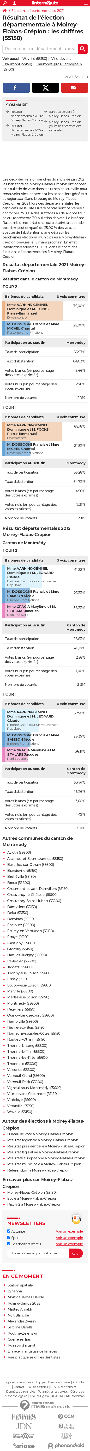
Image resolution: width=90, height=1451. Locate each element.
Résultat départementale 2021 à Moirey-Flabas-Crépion (27, 116)
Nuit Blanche (18, 1315)
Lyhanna (15, 1291)
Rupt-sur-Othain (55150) (26, 1039)
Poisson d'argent (21, 1345)
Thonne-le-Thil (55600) (26, 1051)
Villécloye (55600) (21, 1100)
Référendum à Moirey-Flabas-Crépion (38, 1170)
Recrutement (67, 1387)
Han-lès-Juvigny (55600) (27, 955)
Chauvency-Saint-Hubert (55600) (34, 901)
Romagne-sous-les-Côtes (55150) (34, 1033)
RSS (53, 1387)
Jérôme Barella (20, 1327)
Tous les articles (37, 1387)
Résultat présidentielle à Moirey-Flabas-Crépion (46, 1146)
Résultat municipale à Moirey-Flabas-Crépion (44, 1164)
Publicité (78, 1382)
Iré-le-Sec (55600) (21, 961)
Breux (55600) (18, 883)
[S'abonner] (45, 1253)
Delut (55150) (17, 913)
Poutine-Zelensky (22, 1333)
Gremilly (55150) (20, 949)
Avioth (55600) (19, 852)
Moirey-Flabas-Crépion (65, 122)
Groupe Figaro (39, 1396)
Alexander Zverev (22, 1321)
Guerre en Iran (19, 1339)
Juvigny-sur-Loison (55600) (29, 973)
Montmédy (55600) (23, 1003)
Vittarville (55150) (20, 1106)
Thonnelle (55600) (22, 1064)
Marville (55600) (20, 991)
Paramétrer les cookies (53, 1391)
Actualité (16, 1231)
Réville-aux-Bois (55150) (26, 1027)
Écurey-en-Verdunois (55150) (30, 931)
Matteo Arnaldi (20, 1309)
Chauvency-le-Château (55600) (32, 895)
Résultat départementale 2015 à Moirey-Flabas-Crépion (27, 130)
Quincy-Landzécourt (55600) (30, 1015)
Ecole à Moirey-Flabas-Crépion (32, 1198)
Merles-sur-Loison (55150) (28, 997)
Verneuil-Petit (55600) (25, 1082)
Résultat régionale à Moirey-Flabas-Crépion (42, 1140)
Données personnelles (20, 1391)
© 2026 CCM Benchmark (68, 1396)
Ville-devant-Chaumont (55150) (32, 1094)
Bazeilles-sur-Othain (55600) (30, 864)
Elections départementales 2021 (38, 11)
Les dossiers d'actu (24, 1244)
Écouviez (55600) (21, 925)
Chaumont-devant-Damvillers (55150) (37, 889)
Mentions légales (16, 1396)
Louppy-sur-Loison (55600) (29, 985)
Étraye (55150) (18, 937)
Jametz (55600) (19, 967)
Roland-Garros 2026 (24, 1303)
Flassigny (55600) (21, 943)
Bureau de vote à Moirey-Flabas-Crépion (40, 1134)
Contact (19, 1387)
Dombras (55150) (21, 919)
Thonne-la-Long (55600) (27, 1045)
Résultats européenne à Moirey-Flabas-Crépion (46, 1158)
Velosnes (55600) (21, 1070)
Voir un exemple (69, 1231)
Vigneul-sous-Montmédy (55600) (34, 1088)
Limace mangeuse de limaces (32, 1351)
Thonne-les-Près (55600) (27, 1057)
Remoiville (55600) (22, 1021)
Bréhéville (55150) (21, 876)
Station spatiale (20, 1285)
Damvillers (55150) (22, 907)
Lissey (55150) (18, 979)
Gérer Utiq (77, 1391)
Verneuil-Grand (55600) (26, 1076)
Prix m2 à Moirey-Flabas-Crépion (34, 1204)
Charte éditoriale (59, 1382)
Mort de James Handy (26, 1297)
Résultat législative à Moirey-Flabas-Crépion (43, 1152)
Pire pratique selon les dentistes (34, 1357)
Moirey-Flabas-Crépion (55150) (32, 1192)
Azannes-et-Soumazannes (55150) (35, 859)
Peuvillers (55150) (21, 1009)
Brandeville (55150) (22, 870)
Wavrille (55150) (34, 59)
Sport (13, 1238)
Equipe (40, 1382)
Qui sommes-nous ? (19, 1382)
